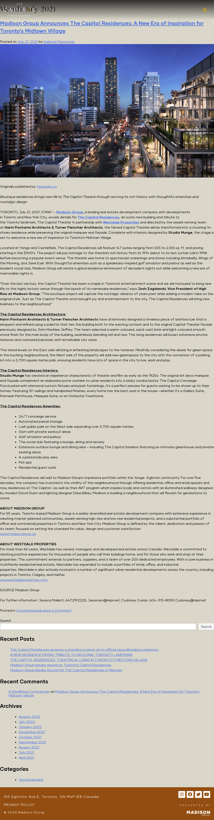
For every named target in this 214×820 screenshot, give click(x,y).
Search (5, 620)
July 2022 (27, 722)
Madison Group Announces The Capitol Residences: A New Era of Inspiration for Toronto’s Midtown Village (104, 693)
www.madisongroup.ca (18, 534)
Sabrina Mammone (59, 41)
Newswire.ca (47, 186)
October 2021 (30, 737)
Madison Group (69, 212)
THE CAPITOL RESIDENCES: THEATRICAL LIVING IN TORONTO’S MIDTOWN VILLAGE (78, 660)
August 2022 (29, 716)
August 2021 (29, 747)
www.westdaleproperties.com (24, 580)
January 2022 (30, 727)
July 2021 (26, 752)
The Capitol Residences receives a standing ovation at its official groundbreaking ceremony (84, 649)
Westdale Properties (121, 222)
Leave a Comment (56, 610)
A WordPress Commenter (29, 691)
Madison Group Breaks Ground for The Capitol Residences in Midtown (66, 670)
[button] (204, 10)
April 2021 (26, 757)
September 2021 (32, 742)
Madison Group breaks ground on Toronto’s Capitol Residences (60, 665)
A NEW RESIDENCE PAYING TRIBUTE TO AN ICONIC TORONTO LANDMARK (71, 655)
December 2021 (32, 732)
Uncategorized (28, 610)
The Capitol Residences (98, 217)
